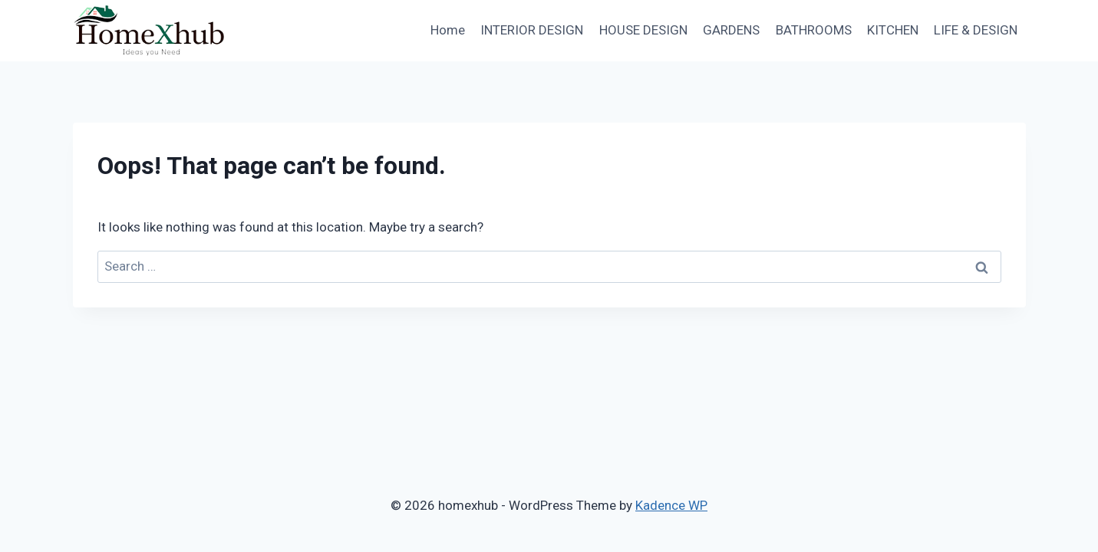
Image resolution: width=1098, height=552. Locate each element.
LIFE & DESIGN (975, 30)
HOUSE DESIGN (643, 30)
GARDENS (731, 30)
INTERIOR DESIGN (531, 30)
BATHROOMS (814, 30)
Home (447, 30)
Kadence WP (671, 505)
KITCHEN (892, 30)
